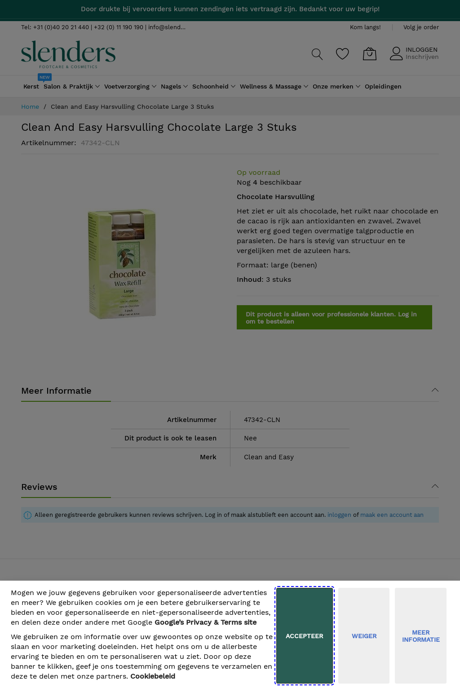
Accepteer (304, 636)
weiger (364, 636)
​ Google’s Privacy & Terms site (206, 622)
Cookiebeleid (152, 676)
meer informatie (421, 636)
